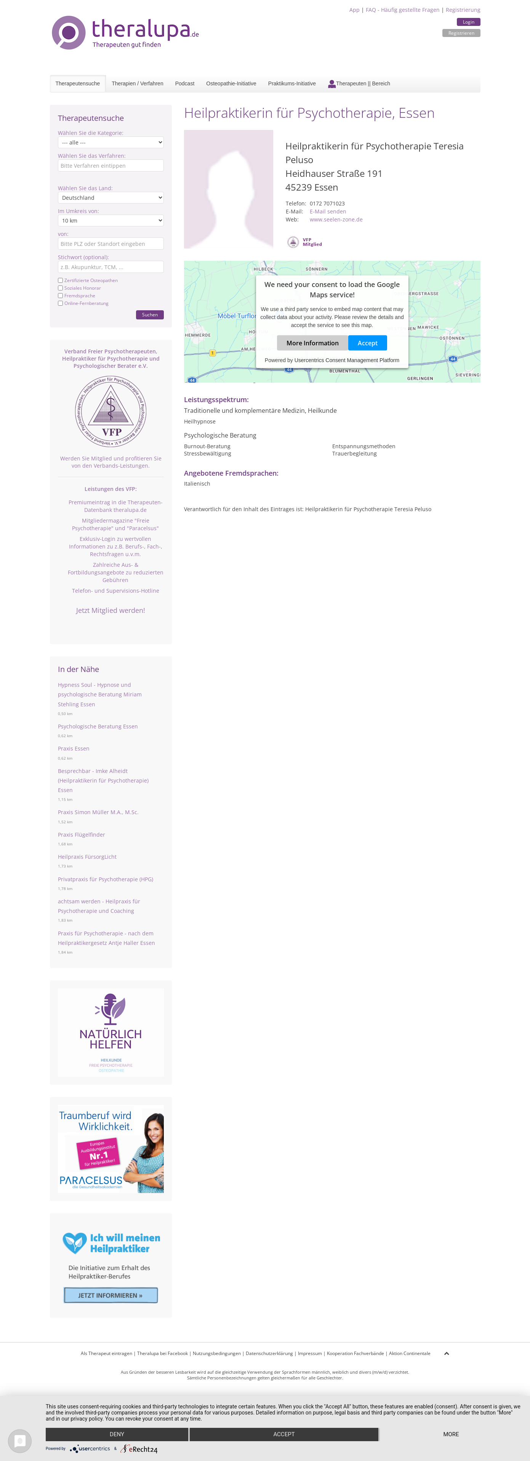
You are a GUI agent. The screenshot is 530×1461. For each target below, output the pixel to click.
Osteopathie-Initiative (231, 83)
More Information (313, 343)
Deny (117, 1434)
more (451, 1434)
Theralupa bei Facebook (162, 1353)
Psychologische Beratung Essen (98, 726)
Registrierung (463, 9)
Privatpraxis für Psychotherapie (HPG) (105, 879)
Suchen (150, 314)
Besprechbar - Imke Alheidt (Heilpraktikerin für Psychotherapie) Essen (103, 780)
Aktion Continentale (410, 1353)
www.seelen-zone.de (336, 219)
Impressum (310, 1353)
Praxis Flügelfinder (81, 834)
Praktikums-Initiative (292, 83)
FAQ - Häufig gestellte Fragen (403, 9)
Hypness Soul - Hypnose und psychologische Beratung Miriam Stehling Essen (100, 694)
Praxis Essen (74, 748)
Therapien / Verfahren (137, 83)
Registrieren (461, 33)
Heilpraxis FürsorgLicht (87, 856)
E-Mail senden (328, 211)
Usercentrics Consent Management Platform (347, 360)
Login (468, 22)
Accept (368, 343)
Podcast (185, 83)
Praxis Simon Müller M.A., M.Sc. (98, 812)
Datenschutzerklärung (269, 1353)
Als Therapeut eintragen (106, 1353)
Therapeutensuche (78, 83)
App (354, 9)
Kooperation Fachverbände (355, 1353)
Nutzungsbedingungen (217, 1353)
